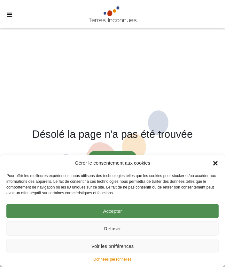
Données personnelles (112, 259)
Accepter (112, 211)
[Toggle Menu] (6, 14)
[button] (215, 163)
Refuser (112, 228)
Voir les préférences (112, 246)
